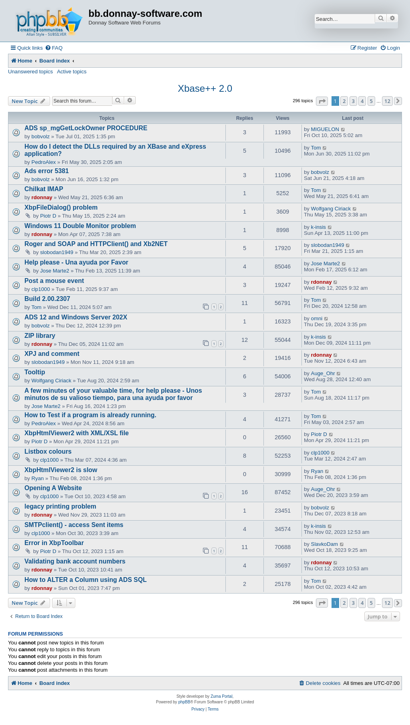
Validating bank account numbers (74, 561)
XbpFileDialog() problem (61, 207)
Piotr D (48, 216)
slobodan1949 (56, 252)
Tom (316, 148)
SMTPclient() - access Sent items (73, 524)
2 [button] (344, 101)
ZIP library (39, 335)
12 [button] (387, 101)
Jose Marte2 (54, 271)
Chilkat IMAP (43, 189)
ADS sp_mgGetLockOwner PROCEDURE (85, 128)
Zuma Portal (221, 696)
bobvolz (41, 136)
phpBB (184, 702)
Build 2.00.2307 (47, 298)
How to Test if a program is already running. (90, 415)
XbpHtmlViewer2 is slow (60, 470)
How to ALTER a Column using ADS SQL (85, 579)
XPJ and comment (51, 353)
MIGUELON (325, 129)
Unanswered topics (30, 72)
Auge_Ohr (323, 373)
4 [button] (362, 101)
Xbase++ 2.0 (205, 88)
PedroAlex (44, 162)
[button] (322, 101)
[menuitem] (53, 48)
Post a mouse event (54, 280)
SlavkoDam (324, 544)
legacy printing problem (60, 506)
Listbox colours (48, 451)
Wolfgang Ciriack (331, 209)
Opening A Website (53, 488)
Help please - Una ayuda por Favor (76, 262)
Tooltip (34, 372)
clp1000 (41, 289)
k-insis (318, 227)
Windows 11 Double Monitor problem (80, 225)
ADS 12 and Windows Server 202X (75, 317)
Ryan (38, 478)
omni (317, 318)
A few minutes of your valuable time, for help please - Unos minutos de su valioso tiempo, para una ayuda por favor (113, 394)
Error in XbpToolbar (54, 542)
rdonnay (42, 197)
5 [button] (371, 101)
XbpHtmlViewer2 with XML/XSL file (76, 433)
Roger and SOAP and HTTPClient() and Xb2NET (96, 243)
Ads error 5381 (46, 171)
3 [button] (353, 101)
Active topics (71, 72)
